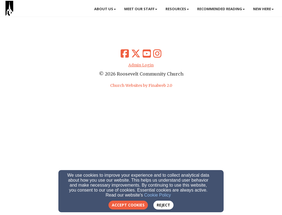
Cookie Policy (157, 195)
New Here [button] (263, 8)
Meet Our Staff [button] (140, 8)
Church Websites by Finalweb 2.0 (141, 85)
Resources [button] (177, 8)
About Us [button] (105, 8)
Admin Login (141, 65)
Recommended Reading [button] (221, 8)
